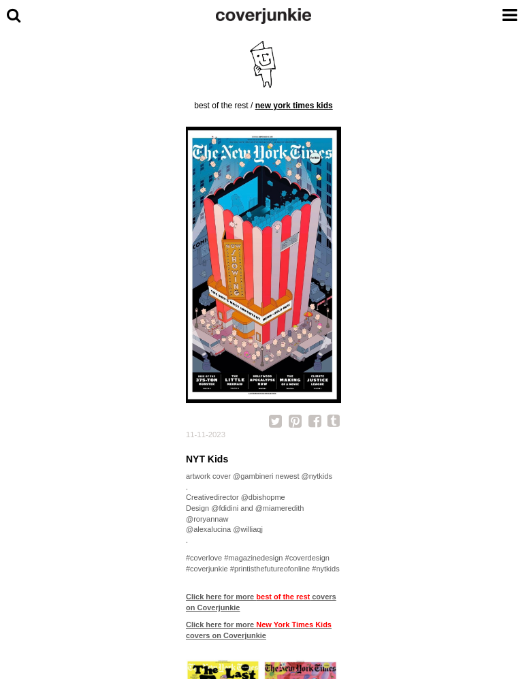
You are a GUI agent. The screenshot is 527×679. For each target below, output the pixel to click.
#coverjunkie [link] (207, 569)
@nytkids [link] (317, 476)
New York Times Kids (294, 105)
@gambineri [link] (253, 476)
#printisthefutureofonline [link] (270, 569)
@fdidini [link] (224, 508)
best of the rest (221, 105)
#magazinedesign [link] (253, 558)
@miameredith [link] (279, 508)
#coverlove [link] (204, 558)
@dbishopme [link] (263, 497)
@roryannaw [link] (207, 519)
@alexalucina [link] (208, 529)
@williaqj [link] (248, 529)
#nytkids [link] (325, 569)
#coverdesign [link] (307, 558)
